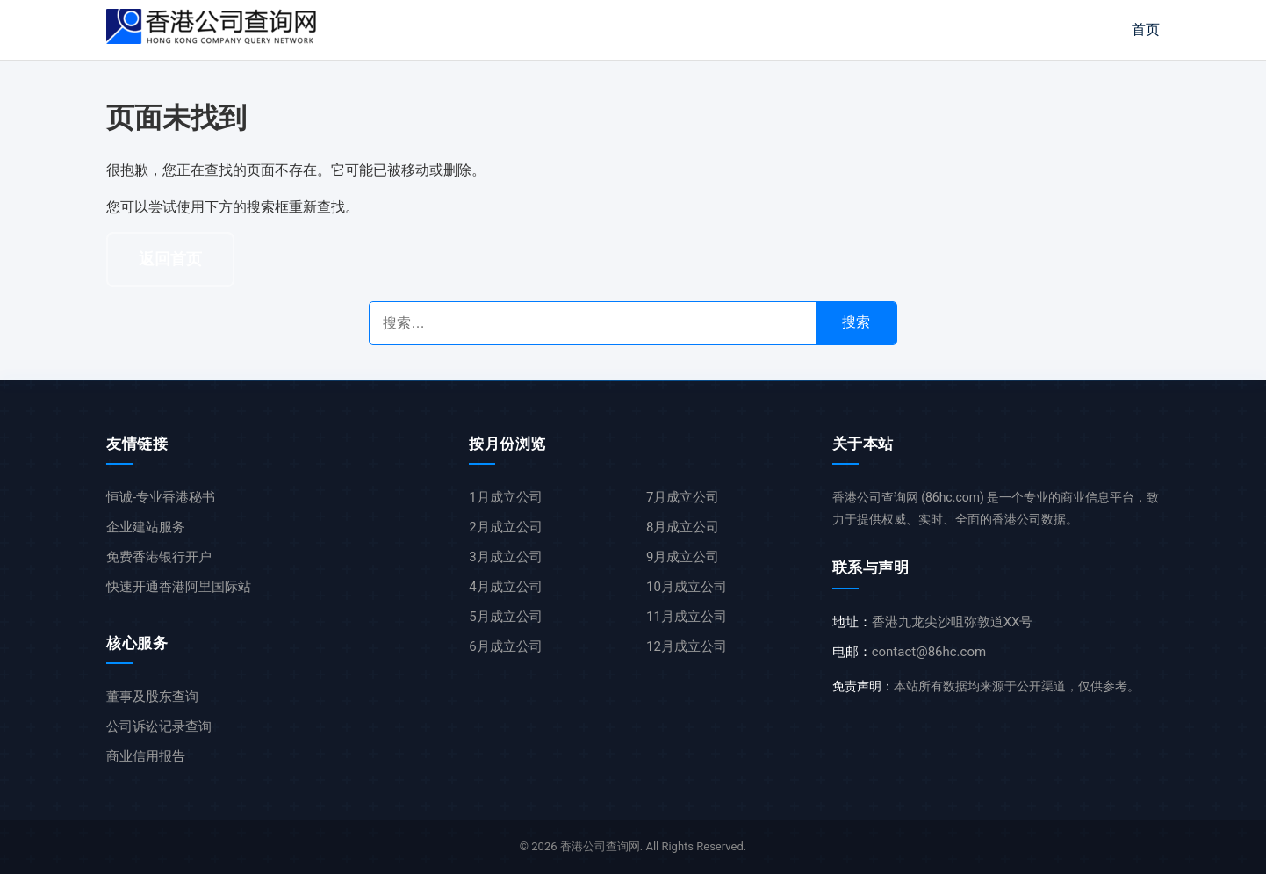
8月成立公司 (682, 527)
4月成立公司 (505, 587)
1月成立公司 (505, 497)
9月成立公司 (682, 557)
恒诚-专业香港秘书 (160, 497)
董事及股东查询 (152, 696)
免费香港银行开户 (159, 557)
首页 (1146, 29)
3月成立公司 (505, 557)
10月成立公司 (686, 587)
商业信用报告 (145, 756)
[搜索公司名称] (593, 323)
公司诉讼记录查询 (159, 726)
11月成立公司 (686, 617)
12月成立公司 (686, 646)
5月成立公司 (505, 617)
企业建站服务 (145, 527)
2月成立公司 (505, 527)
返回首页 (170, 259)
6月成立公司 (505, 646)
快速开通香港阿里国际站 (178, 587)
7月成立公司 (682, 497)
